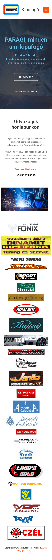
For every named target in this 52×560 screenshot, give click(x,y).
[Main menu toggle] (46, 10)
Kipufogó (30, 9)
